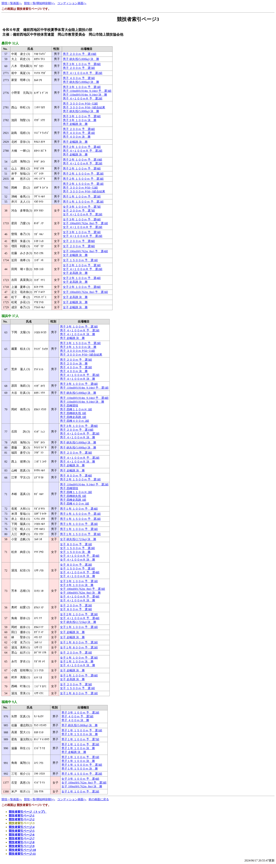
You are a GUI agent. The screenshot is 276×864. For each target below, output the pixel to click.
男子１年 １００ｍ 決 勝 (78, 748)
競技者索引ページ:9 (21, 846)
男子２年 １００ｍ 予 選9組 (82, 168)
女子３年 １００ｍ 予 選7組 (82, 206)
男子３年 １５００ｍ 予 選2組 (80, 343)
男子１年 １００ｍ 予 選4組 (79, 508)
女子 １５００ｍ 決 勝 (75, 552)
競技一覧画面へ (11, 3)
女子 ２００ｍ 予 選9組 (79, 246)
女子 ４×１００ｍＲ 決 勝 (77, 559)
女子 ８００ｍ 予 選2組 (76, 564)
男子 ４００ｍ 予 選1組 (79, 132)
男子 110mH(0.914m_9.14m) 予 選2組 (84, 484)
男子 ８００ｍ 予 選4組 (76, 475)
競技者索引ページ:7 (21, 838)
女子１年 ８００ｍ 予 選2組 (79, 642)
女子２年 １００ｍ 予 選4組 (82, 278)
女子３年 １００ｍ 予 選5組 (82, 232)
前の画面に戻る (99, 799)
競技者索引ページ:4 (21, 827)
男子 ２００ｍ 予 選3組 (76, 452)
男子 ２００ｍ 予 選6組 (79, 129)
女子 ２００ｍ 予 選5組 (76, 684)
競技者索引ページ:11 (22, 853)
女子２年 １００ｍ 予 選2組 (79, 614)
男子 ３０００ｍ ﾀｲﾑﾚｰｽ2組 (80, 103)
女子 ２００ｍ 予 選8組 (79, 241)
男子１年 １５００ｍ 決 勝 (79, 734)
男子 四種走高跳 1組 (73, 417)
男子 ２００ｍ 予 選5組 (79, 67)
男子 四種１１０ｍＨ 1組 (76, 409)
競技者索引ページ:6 (21, 834)
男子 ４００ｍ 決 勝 (77, 136)
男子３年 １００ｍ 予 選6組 (79, 383)
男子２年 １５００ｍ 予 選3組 (83, 178)
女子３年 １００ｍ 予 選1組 (79, 581)
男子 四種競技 (69, 405)
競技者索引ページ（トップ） (28, 811)
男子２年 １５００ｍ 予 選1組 (83, 183)
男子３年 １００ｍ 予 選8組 (82, 64)
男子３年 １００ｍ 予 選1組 (82, 87)
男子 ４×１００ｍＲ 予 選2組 (82, 73)
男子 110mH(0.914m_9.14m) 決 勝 (85, 94)
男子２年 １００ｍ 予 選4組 (82, 146)
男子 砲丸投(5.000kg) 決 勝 (81, 59)
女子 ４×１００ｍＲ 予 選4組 (79, 555)
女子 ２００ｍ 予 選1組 (76, 652)
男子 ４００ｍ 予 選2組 (76, 367)
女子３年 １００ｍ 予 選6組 (82, 219)
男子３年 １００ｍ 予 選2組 (80, 712)
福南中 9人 (9, 702)
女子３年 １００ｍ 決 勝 (76, 585)
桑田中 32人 (10, 43)
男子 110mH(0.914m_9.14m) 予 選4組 (84, 397)
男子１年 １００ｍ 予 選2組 (79, 523)
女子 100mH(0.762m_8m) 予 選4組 (85, 251)
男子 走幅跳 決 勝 (75, 124)
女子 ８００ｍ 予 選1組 (76, 544)
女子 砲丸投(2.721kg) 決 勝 (78, 539)
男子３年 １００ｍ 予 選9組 (82, 116)
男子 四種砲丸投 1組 (73, 413)
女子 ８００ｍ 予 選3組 (76, 609)
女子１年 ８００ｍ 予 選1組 (79, 693)
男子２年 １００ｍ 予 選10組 (82, 159)
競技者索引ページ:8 (21, 842)
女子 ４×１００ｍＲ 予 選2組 (82, 214)
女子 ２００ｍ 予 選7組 (79, 210)
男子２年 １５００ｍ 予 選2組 (83, 173)
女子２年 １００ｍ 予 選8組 (82, 286)
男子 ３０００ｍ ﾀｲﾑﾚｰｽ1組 (77, 350)
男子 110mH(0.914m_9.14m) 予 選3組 (87, 90)
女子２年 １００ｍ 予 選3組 (82, 265)
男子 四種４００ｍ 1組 (74, 503)
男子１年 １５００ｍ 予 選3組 (80, 534)
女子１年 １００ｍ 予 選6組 (79, 675)
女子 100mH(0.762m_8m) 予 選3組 (85, 292)
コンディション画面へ (71, 3)
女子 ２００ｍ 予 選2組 (76, 605)
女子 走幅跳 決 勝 (75, 255)
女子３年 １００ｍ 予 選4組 (80, 778)
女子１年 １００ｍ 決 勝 (76, 661)
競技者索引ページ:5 (21, 830)
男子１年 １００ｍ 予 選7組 (80, 739)
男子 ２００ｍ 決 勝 (74, 363)
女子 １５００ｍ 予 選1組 (80, 260)
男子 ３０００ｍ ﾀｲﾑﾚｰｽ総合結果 (84, 107)
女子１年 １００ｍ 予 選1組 (79, 627)
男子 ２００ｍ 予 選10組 (79, 53)
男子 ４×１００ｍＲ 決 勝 (77, 334)
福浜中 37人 (10, 316)
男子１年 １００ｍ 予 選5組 (82, 196)
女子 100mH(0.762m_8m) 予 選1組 (85, 223)
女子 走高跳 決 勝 (75, 272)
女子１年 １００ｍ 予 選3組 (79, 657)
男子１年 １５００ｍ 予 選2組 (83, 201)
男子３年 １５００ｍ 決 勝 (78, 347)
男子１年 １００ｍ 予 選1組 (80, 757)
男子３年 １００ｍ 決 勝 (79, 120)
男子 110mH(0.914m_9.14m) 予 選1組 (84, 387)
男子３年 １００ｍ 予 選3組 (79, 326)
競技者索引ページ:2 (21, 819)
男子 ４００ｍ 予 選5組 (79, 78)
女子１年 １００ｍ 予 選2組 (80, 791)
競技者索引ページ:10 (22, 849)
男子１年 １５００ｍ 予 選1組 (80, 513)
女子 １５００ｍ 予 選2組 (77, 548)
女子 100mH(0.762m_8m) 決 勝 (80, 592)
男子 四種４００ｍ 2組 (74, 420)
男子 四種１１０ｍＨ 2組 (76, 492)
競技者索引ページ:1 (21, 815)
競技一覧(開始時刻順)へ (39, 3)
